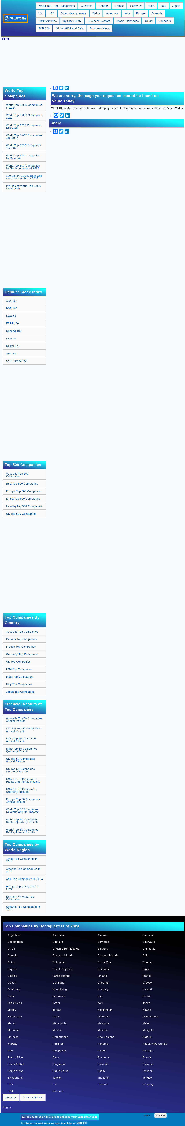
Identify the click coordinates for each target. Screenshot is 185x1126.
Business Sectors (99, 21)
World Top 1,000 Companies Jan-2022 (24, 136)
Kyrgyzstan (15, 1016)
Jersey (12, 1009)
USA (51, 13)
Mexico (57, 1030)
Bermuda (103, 941)
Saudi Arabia (16, 1064)
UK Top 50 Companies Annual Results (20, 760)
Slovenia (148, 1064)
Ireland (147, 996)
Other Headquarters (73, 13)
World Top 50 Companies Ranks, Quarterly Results (22, 821)
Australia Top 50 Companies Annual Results (24, 719)
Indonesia (59, 996)
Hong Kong (60, 989)
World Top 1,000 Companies (56, 5)
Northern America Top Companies (20, 898)
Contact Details (33, 1097)
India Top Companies (19, 676)
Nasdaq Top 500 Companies (24, 506)
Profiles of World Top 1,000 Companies (23, 187)
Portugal (148, 1050)
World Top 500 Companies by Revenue (23, 157)
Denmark (103, 969)
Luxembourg (150, 1016)
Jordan (57, 1009)
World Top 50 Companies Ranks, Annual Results (22, 831)
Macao (12, 1023)
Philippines (60, 1050)
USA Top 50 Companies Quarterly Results (21, 790)
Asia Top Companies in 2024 (24, 879)
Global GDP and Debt (70, 28)
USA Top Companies (19, 669)
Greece (147, 982)
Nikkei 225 (13, 346)
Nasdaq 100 (14, 331)
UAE (10, 1084)
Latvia (56, 1016)
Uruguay (148, 1084)
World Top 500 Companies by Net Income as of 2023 (23, 167)
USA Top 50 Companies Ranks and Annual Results (23, 780)
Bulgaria (103, 948)
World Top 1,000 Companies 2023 (24, 116)
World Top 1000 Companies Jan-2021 (23, 147)
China (11, 962)
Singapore (59, 1064)
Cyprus (12, 969)
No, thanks (160, 1115)
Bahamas (149, 935)
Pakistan (58, 1043)
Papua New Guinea (155, 1043)
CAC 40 (11, 316)
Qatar (56, 1057)
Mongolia (148, 1030)
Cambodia (149, 948)
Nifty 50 (11, 338)
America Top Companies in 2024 (23, 870)
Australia (86, 5)
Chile (146, 955)
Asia (127, 13)
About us (11, 1097)
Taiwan (57, 1077)
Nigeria (147, 1037)
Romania (103, 1057)
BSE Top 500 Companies (22, 483)
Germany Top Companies (22, 654)
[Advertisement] (94, 63)
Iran (100, 996)
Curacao (148, 962)
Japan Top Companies (20, 691)
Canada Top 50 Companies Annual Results (23, 730)
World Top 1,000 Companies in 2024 (24, 106)
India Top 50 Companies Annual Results (21, 740)
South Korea (61, 1071)
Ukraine (103, 1084)
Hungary (103, 989)
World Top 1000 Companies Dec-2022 (23, 126)
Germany (136, 5)
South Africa (15, 1071)
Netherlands (60, 1037)
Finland (102, 975)
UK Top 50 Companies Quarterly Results (20, 770)
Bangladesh (15, 941)
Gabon (12, 982)
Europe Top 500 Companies (24, 491)
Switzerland (15, 1077)
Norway (12, 1043)
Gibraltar (103, 982)
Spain (101, 1071)
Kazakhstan (105, 1009)
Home (6, 38)
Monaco (103, 1030)
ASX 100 (11, 301)
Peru (11, 1050)
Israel (56, 1003)
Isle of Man (15, 1003)
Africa (96, 13)
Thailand (103, 1077)
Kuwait (147, 1009)
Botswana (149, 941)
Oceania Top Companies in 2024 (23, 908)
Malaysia (103, 1023)
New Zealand (106, 1037)
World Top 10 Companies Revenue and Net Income (22, 810)
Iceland (147, 989)
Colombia (59, 962)
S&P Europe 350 (16, 361)
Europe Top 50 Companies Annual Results (23, 800)
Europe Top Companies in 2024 (22, 888)
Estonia (12, 975)
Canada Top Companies (21, 639)
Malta (146, 1023)
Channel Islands (108, 955)
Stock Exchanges (127, 21)
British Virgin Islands (66, 948)
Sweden (148, 1071)
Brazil (11, 948)
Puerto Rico (15, 1057)
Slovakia (103, 1064)
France (119, 5)
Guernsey (14, 989)
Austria (102, 935)
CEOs (148, 21)
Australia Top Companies (22, 631)
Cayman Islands (63, 955)
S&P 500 (44, 28)
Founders (165, 21)
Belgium (58, 941)
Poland (102, 1050)
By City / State (72, 21)
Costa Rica (105, 962)
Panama (103, 1043)
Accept (147, 1115)
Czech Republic (63, 969)
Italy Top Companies (19, 684)
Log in (7, 1107)
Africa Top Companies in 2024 (22, 860)
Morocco (13, 1037)
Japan (176, 5)
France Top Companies (21, 646)
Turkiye (147, 1077)
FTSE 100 (12, 323)
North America (47, 21)
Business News (100, 28)
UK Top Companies (18, 661)
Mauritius (14, 1030)
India (151, 5)
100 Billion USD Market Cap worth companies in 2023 (24, 177)
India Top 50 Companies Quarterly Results (21, 750)
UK (40, 13)
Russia (147, 1057)
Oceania (157, 13)
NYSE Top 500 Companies (23, 498)
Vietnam (58, 1091)
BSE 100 (11, 308)
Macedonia (60, 1023)
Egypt (146, 969)
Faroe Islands (61, 975)
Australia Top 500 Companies (17, 475)
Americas (112, 13)
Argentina (14, 935)
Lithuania (103, 1016)
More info (82, 1122)
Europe (140, 13)
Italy (163, 5)
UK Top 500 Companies (21, 513)
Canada (104, 5)
